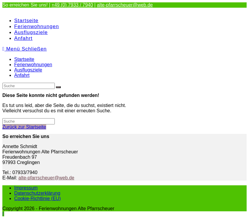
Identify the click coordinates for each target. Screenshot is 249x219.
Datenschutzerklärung (37, 193)
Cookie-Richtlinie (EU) (37, 198)
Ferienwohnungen (33, 64)
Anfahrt (22, 75)
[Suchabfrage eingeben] (28, 86)
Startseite (24, 59)
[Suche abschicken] (58, 87)
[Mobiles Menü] (24, 49)
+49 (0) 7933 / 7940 (72, 4)
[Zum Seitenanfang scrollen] (3, 213)
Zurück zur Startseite (24, 126)
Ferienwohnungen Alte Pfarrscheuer (40, 10)
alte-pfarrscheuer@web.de (125, 4)
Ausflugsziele (28, 69)
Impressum (26, 187)
